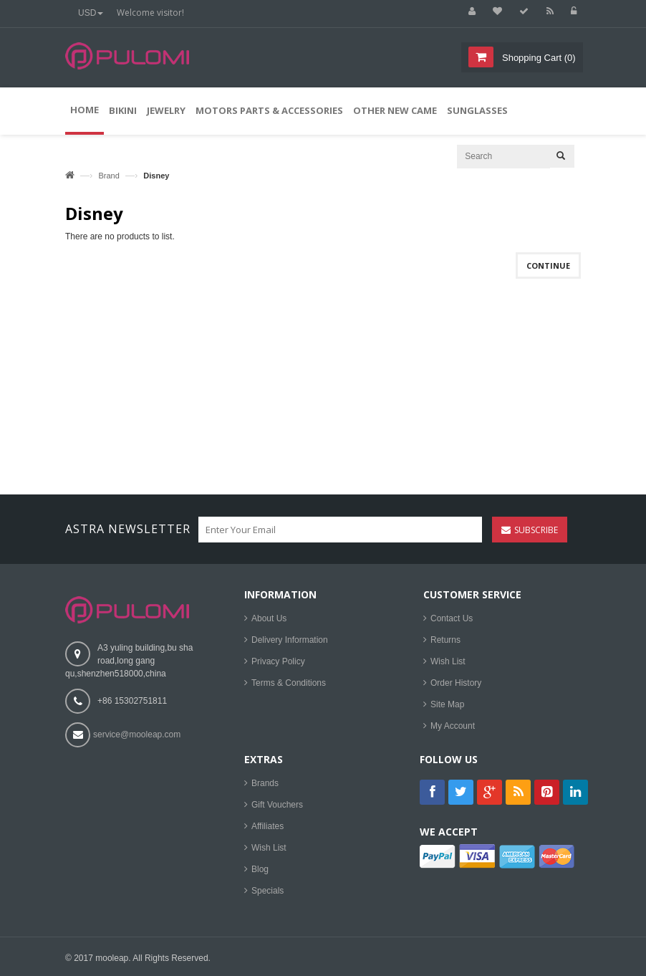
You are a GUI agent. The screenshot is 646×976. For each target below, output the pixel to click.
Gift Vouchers (277, 805)
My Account (452, 726)
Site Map (447, 704)
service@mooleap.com (136, 734)
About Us (268, 618)
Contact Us (451, 618)
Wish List (448, 661)
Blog (260, 869)
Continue (548, 265)
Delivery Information (289, 640)
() (537, 57)
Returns (445, 640)
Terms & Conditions (288, 683)
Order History (455, 683)
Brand (108, 175)
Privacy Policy (278, 661)
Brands (265, 783)
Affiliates (267, 826)
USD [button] (90, 13)
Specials (267, 891)
